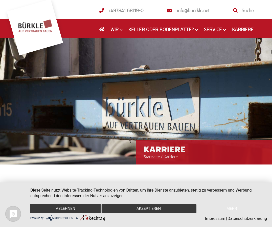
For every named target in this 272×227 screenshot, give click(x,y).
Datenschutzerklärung (247, 218)
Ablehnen (65, 208)
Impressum (215, 218)
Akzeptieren (149, 208)
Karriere (243, 29)
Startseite (152, 156)
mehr (231, 208)
